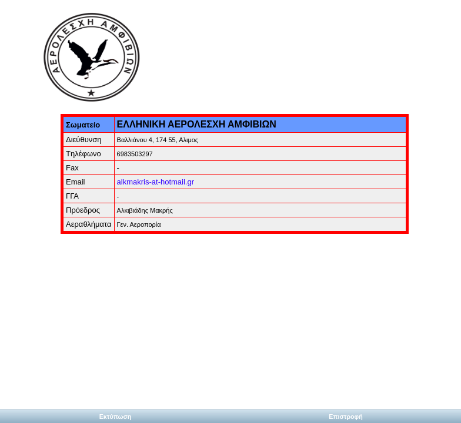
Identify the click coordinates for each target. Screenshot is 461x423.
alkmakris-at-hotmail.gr (155, 181)
